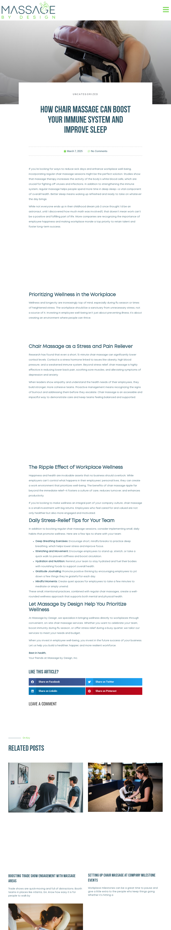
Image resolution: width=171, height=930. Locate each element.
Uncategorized (85, 94)
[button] (57, 682)
